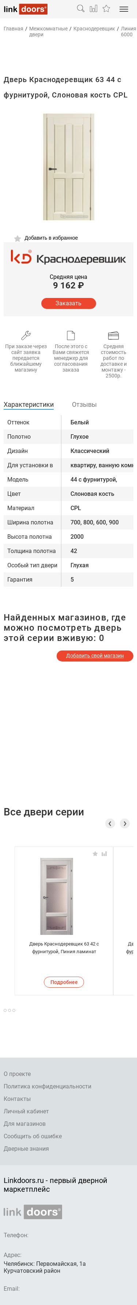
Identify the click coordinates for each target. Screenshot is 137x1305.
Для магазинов (25, 1123)
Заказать (68, 303)
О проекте (17, 1073)
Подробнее (64, 982)
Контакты (17, 1098)
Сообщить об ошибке (33, 1136)
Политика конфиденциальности (47, 1086)
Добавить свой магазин (95, 656)
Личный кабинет (26, 1111)
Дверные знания (26, 1148)
